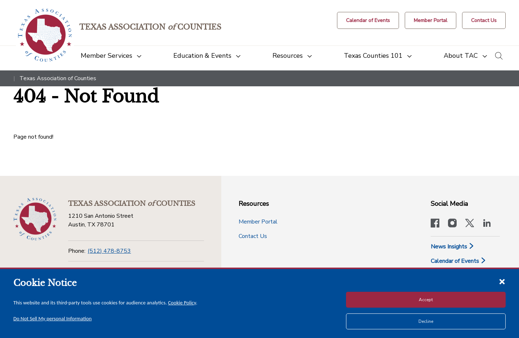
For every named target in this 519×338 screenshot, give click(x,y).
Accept (426, 300)
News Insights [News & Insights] (452, 247)
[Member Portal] (430, 20)
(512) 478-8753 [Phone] (109, 251)
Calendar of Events (458, 261)
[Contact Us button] (484, 20)
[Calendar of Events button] (368, 20)
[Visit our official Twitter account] (469, 223)
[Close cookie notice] (502, 281)
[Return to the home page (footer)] (35, 219)
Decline (425, 321)
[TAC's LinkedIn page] (487, 223)
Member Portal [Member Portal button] (258, 222)
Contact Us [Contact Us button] (253, 236)
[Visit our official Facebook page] (435, 223)
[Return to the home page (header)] (44, 35)
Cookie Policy (182, 302)
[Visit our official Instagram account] (452, 223)
